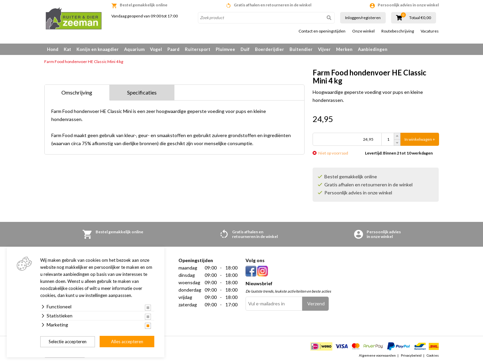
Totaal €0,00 (420, 18)
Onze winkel (363, 31)
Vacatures (430, 31)
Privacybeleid (411, 355)
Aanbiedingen (372, 49)
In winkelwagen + (420, 139)
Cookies (433, 355)
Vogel (156, 49)
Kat (67, 49)
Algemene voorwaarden (377, 355)
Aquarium (134, 49)
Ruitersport (197, 49)
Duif (245, 49)
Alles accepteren (127, 341)
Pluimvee (225, 49)
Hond (52, 49)
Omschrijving (76, 92)
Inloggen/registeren (363, 17)
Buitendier (301, 49)
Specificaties (142, 92)
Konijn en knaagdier (97, 49)
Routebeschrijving (397, 31)
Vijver (324, 49)
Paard (173, 49)
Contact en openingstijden (322, 31)
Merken (344, 49)
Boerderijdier (269, 49)
